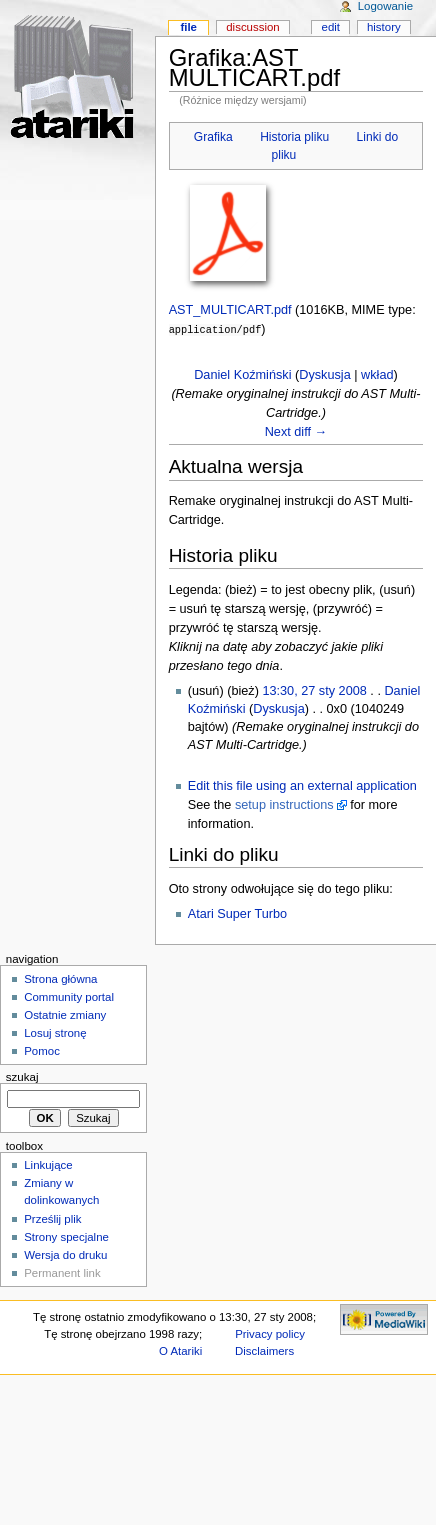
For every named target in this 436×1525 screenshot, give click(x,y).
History (384, 27)
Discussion (252, 27)
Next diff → (296, 431)
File (188, 27)
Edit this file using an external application (302, 785)
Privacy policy (270, 1333)
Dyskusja (324, 374)
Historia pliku (294, 137)
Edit (331, 27)
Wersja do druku (65, 1254)
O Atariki (180, 1350)
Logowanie (385, 6)
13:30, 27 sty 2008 (314, 690)
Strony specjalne (66, 1236)
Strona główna (60, 978)
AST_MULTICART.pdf (230, 310)
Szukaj (22, 1076)
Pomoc (42, 1050)
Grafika (213, 137)
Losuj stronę (55, 1032)
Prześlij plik (52, 1218)
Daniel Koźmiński (242, 374)
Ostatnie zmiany (65, 1014)
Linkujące (48, 1164)
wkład (377, 374)
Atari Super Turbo (237, 913)
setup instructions (284, 804)
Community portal (69, 996)
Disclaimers (264, 1350)
